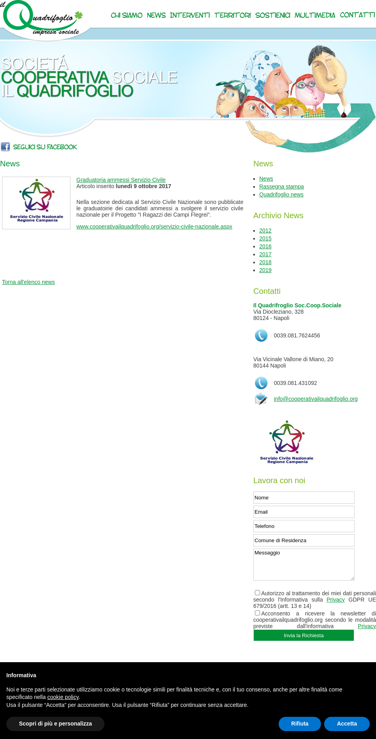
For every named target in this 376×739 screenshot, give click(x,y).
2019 (265, 270)
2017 (265, 254)
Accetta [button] (347, 723)
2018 (265, 262)
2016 (265, 246)
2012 (265, 230)
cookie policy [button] (63, 697)
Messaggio (304, 565)
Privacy (336, 599)
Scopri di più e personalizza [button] (55, 723)
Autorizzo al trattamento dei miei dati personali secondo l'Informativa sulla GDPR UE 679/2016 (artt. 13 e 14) (314, 599)
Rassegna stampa (281, 186)
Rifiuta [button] (300, 723)
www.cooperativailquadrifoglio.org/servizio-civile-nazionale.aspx (154, 226)
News (266, 178)
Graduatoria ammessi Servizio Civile (121, 180)
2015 (265, 238)
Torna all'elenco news (28, 282)
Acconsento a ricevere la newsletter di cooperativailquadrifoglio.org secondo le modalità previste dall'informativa (314, 619)
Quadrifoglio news (281, 194)
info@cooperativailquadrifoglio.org (316, 399)
